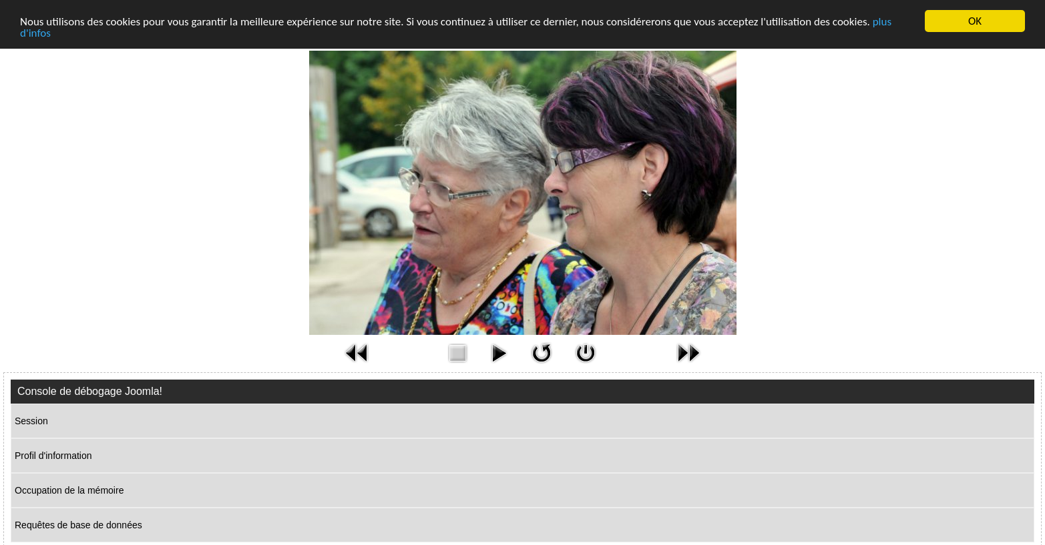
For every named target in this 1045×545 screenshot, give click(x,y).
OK (975, 21)
